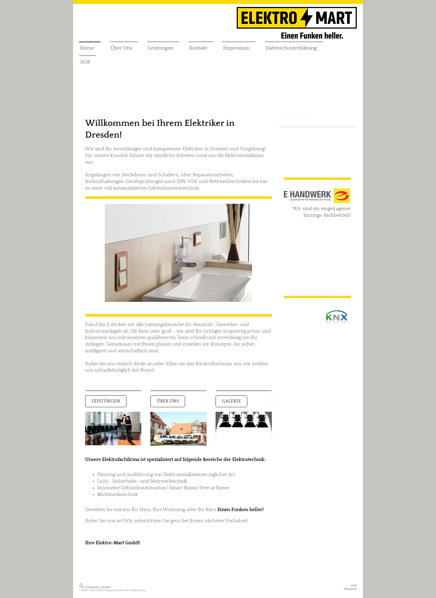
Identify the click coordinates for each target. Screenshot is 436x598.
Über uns (168, 401)
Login (354, 585)
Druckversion (90, 586)
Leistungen (105, 401)
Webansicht (350, 588)
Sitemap (106, 586)
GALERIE (231, 401)
